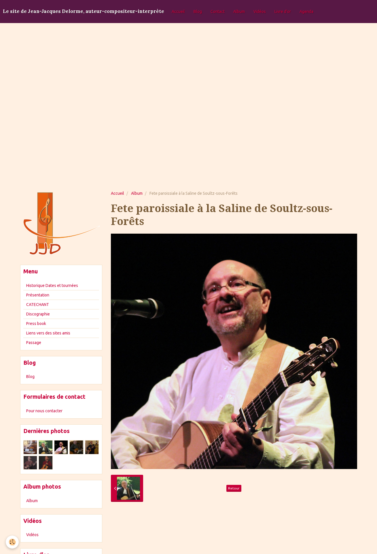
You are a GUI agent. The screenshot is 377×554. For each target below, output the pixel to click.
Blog (198, 11)
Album (239, 11)
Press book (36, 323)
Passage (33, 342)
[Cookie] (12, 542)
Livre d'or (282, 11)
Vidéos (259, 11)
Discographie (38, 314)
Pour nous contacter (44, 411)
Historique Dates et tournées (52, 285)
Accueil (178, 11)
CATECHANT (37, 304)
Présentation (37, 295)
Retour (234, 488)
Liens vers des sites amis (48, 333)
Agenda (306, 11)
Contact (218, 11)
